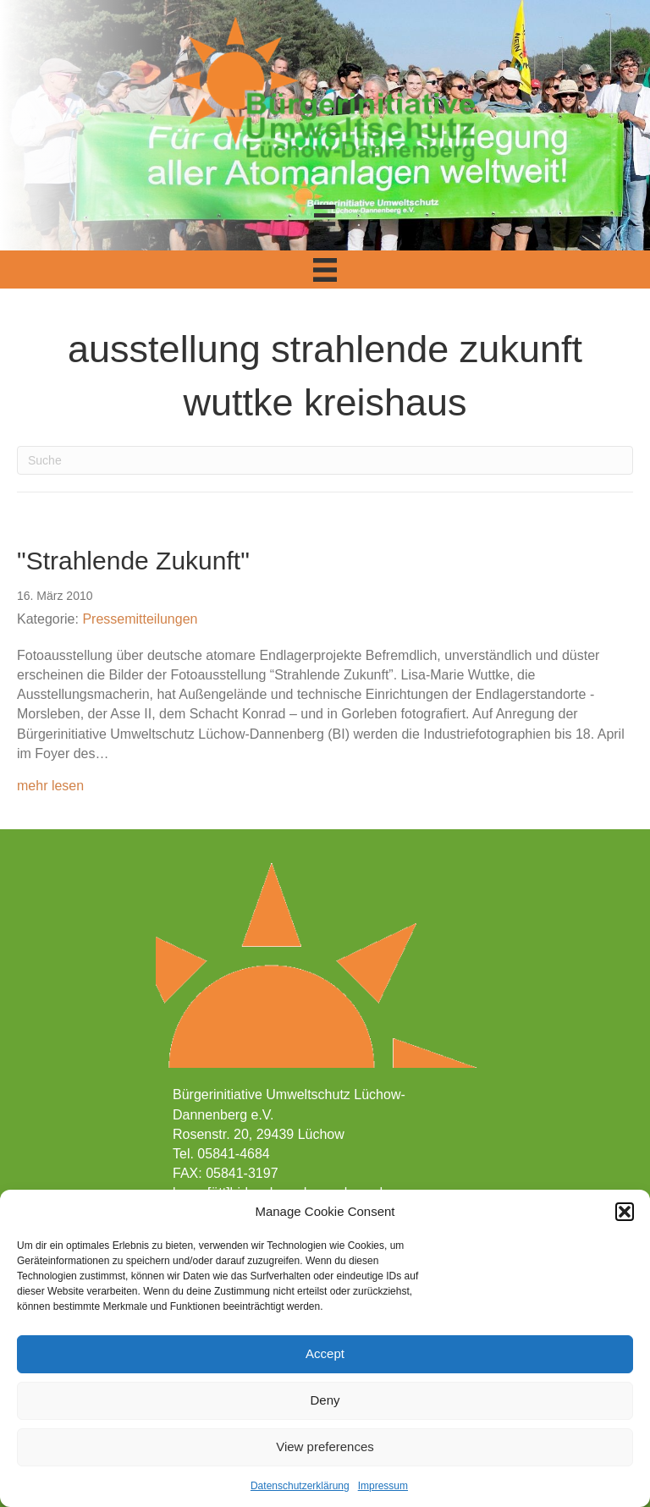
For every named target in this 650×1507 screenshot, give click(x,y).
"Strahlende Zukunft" (133, 561)
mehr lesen (50, 784)
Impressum (383, 1486)
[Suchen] (325, 460)
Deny (324, 1400)
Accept (325, 1353)
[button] (624, 1211)
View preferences (325, 1446)
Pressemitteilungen (139, 619)
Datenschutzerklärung (300, 1486)
